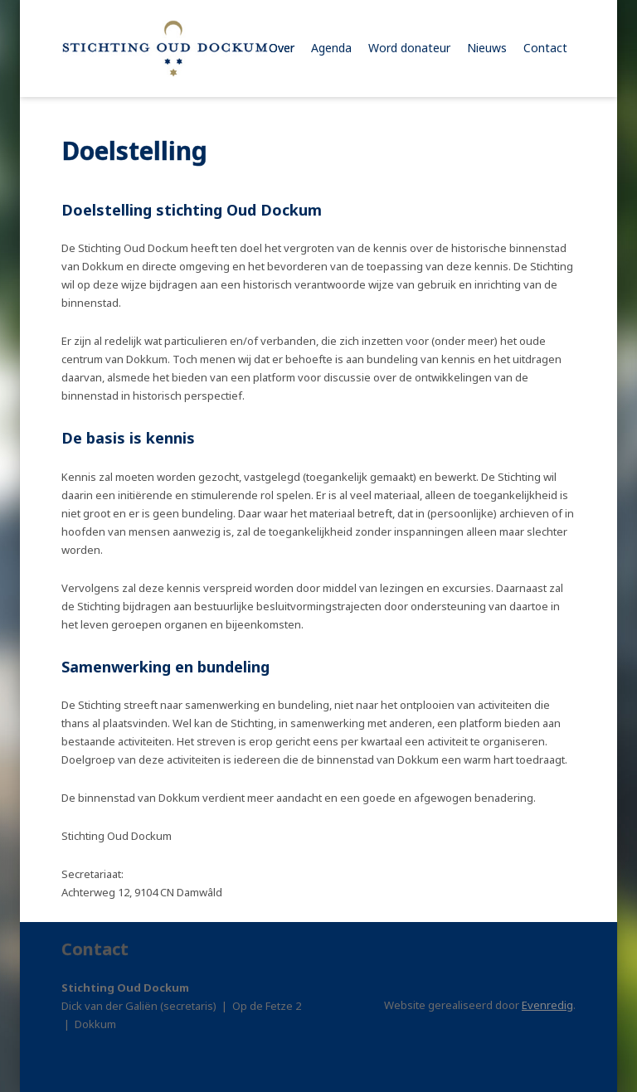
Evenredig (547, 1004)
